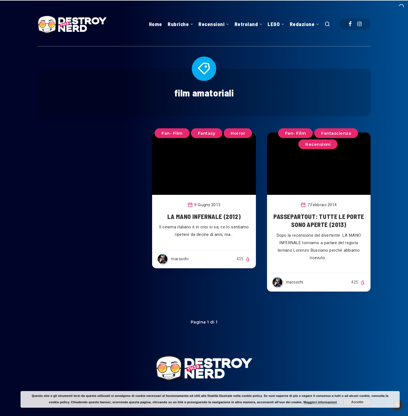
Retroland (246, 24)
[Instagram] (359, 24)
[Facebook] (350, 24)
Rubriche (178, 24)
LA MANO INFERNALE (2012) (204, 216)
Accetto (357, 402)
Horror (238, 133)
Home (155, 24)
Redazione (302, 24)
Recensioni (211, 24)
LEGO (274, 24)
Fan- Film (295, 133)
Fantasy (207, 133)
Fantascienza (336, 133)
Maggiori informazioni (320, 402)
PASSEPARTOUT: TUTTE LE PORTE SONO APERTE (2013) (318, 220)
